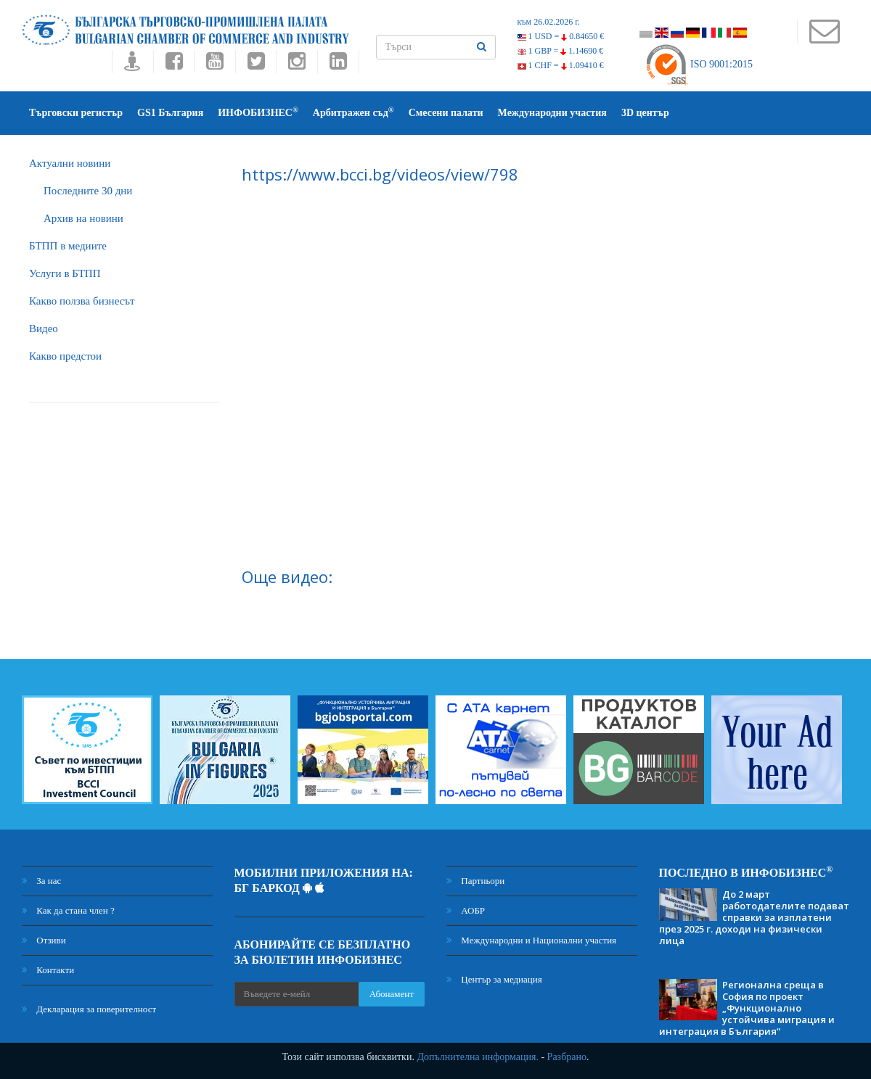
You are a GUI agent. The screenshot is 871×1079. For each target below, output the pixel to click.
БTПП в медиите (68, 246)
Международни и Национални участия (531, 940)
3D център (645, 112)
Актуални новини (69, 163)
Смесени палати (446, 112)
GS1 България (170, 112)
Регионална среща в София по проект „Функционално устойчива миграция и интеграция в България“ (747, 1008)
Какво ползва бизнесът (82, 301)
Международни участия (552, 112)
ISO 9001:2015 (699, 64)
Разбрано (566, 1056)
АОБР (465, 910)
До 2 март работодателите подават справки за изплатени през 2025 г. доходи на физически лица (754, 917)
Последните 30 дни (88, 191)
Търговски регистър (76, 112)
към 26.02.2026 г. (549, 22)
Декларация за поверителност (89, 1009)
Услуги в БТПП (64, 273)
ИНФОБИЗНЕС (258, 112)
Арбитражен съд (353, 112)
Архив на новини (83, 218)
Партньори (475, 880)
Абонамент (391, 993)
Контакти (48, 969)
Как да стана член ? (68, 910)
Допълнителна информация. (478, 1056)
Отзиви (44, 940)
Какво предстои (65, 356)
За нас (41, 880)
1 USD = (561, 36)
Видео (43, 328)
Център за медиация (494, 979)
